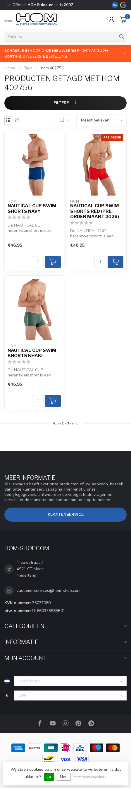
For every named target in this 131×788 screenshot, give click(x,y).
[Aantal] (38, 262)
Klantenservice (66, 514)
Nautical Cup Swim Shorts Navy (32, 208)
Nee (64, 777)
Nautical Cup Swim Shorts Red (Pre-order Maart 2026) (94, 211)
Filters (65, 103)
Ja (49, 777)
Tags (28, 68)
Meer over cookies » (90, 776)
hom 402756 (52, 68)
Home (9, 68)
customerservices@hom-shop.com (48, 590)
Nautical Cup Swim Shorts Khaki (32, 353)
